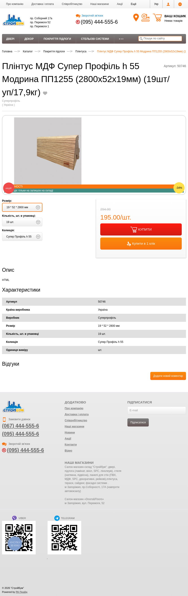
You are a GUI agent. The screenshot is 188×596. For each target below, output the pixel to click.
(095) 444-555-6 (99, 22)
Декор (29, 38)
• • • (121, 38)
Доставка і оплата (42, 4)
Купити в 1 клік (141, 244)
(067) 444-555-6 (20, 426)
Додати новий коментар (168, 376)
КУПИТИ (141, 230)
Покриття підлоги (57, 38)
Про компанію (14, 4)
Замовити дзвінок (16, 419)
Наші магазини (99, 4)
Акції (120, 4)
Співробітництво (72, 4)
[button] (133, 4)
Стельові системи (95, 38)
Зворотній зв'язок (89, 15)
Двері (10, 38)
